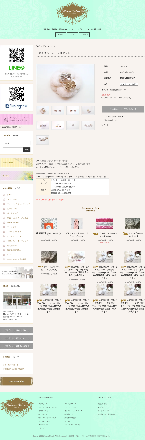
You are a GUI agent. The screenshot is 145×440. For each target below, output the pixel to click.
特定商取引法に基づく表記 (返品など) (116, 98)
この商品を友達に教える (114, 117)
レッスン (10, 255)
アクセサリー (12, 227)
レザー (9, 195)
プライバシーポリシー (105, 411)
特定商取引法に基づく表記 (13, 369)
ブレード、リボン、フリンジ (18, 204)
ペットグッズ (12, 213)
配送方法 (101, 407)
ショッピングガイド (11, 365)
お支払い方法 (102, 404)
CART (72, 35)
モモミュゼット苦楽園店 (16, 259)
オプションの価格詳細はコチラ (114, 90)
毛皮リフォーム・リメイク (17, 241)
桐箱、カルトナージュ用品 (17, 218)
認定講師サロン (13, 246)
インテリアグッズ (14, 232)
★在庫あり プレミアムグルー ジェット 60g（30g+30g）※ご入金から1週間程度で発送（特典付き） (104, 272)
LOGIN (60, 35)
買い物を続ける (110, 120)
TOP (38, 46)
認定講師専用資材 (14, 250)
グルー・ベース (13, 223)
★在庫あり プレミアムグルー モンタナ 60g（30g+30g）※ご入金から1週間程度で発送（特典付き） (104, 306)
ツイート (105, 125)
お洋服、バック (13, 209)
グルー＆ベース (49, 46)
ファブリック (12, 199)
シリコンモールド (44, 421)
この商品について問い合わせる (123, 109)
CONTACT (84, 35)
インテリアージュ (14, 236)
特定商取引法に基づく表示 (106, 414)
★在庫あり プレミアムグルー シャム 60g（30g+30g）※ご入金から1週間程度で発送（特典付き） (48, 306)
